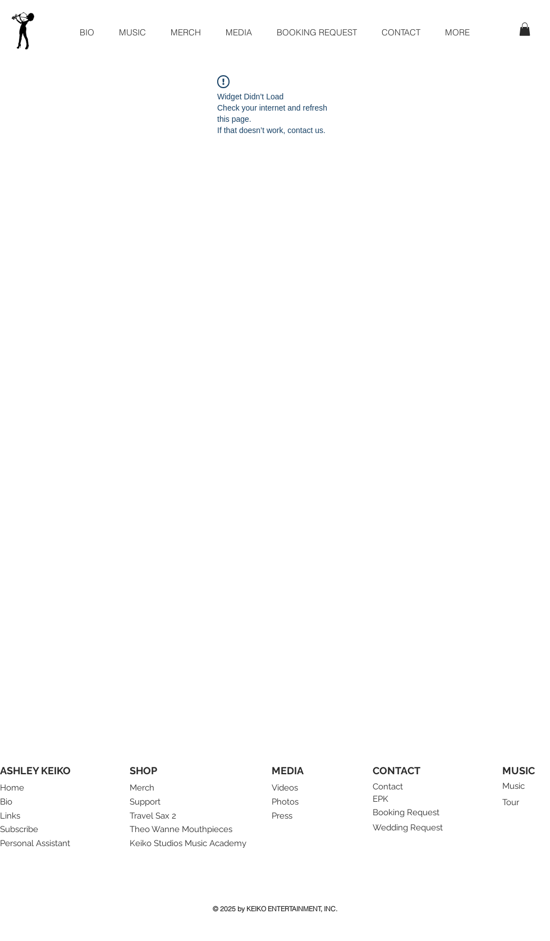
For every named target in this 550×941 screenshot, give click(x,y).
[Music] (515, 786)
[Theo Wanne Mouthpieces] (182, 829)
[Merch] (142, 788)
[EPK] (381, 799)
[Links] (19, 816)
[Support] (149, 802)
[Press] (283, 816)
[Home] (12, 788)
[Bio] (12, 802)
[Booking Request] (409, 813)
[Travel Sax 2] (156, 816)
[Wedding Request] (409, 828)
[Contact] (392, 787)
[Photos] (287, 802)
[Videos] (287, 788)
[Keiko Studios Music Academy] (192, 843)
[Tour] (513, 802)
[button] (238, 32)
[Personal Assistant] (36, 843)
